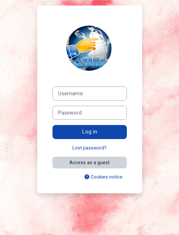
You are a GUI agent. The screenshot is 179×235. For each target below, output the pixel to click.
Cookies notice (103, 177)
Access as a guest (89, 162)
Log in (89, 132)
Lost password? (89, 148)
